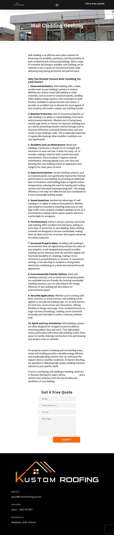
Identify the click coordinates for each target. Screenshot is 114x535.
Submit (66, 439)
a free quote (72, 374)
